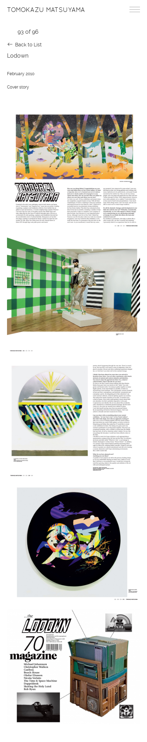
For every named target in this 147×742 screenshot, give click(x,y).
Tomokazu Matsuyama (46, 10)
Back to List (28, 44)
